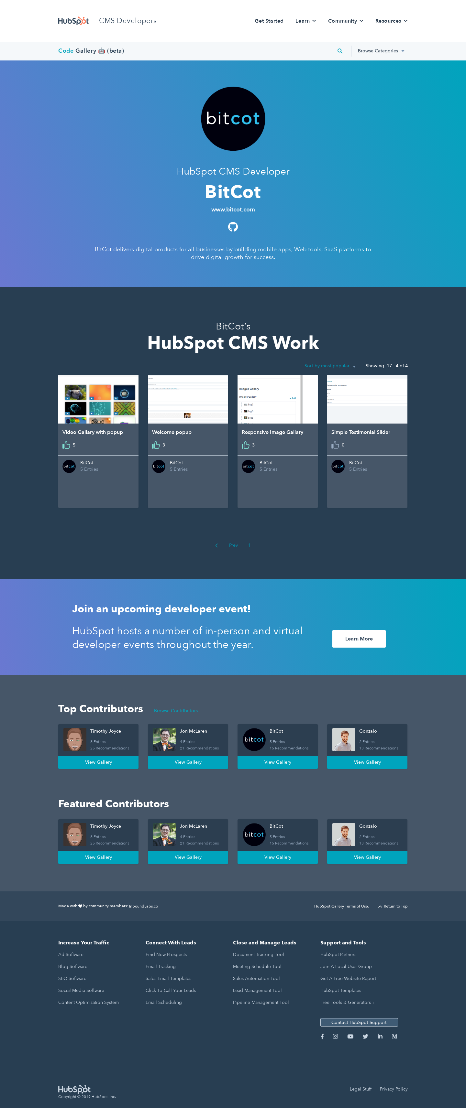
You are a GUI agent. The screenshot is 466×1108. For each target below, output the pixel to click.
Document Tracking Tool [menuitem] (258, 955)
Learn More (359, 638)
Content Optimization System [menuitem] (88, 1002)
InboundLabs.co (143, 906)
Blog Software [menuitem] (72, 966)
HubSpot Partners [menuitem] (338, 955)
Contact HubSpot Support (359, 1022)
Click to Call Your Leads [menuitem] (171, 990)
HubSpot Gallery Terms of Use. (341, 906)
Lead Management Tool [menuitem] (257, 990)
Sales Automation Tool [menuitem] (256, 978)
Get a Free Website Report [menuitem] (348, 978)
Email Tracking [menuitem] (161, 966)
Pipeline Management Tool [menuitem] (261, 1002)
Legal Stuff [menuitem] (361, 1089)
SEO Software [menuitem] (72, 978)
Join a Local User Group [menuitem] (346, 966)
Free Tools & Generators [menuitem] (345, 1002)
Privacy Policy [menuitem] (394, 1089)
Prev (226, 545)
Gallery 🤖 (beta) (91, 51)
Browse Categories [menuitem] (378, 51)
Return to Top (393, 906)
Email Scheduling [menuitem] (164, 1002)
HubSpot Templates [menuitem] (340, 990)
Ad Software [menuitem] (70, 955)
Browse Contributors (176, 711)
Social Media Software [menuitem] (81, 990)
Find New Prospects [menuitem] (166, 955)
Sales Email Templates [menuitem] (168, 978)
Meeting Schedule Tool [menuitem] (257, 966)
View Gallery (98, 762)
